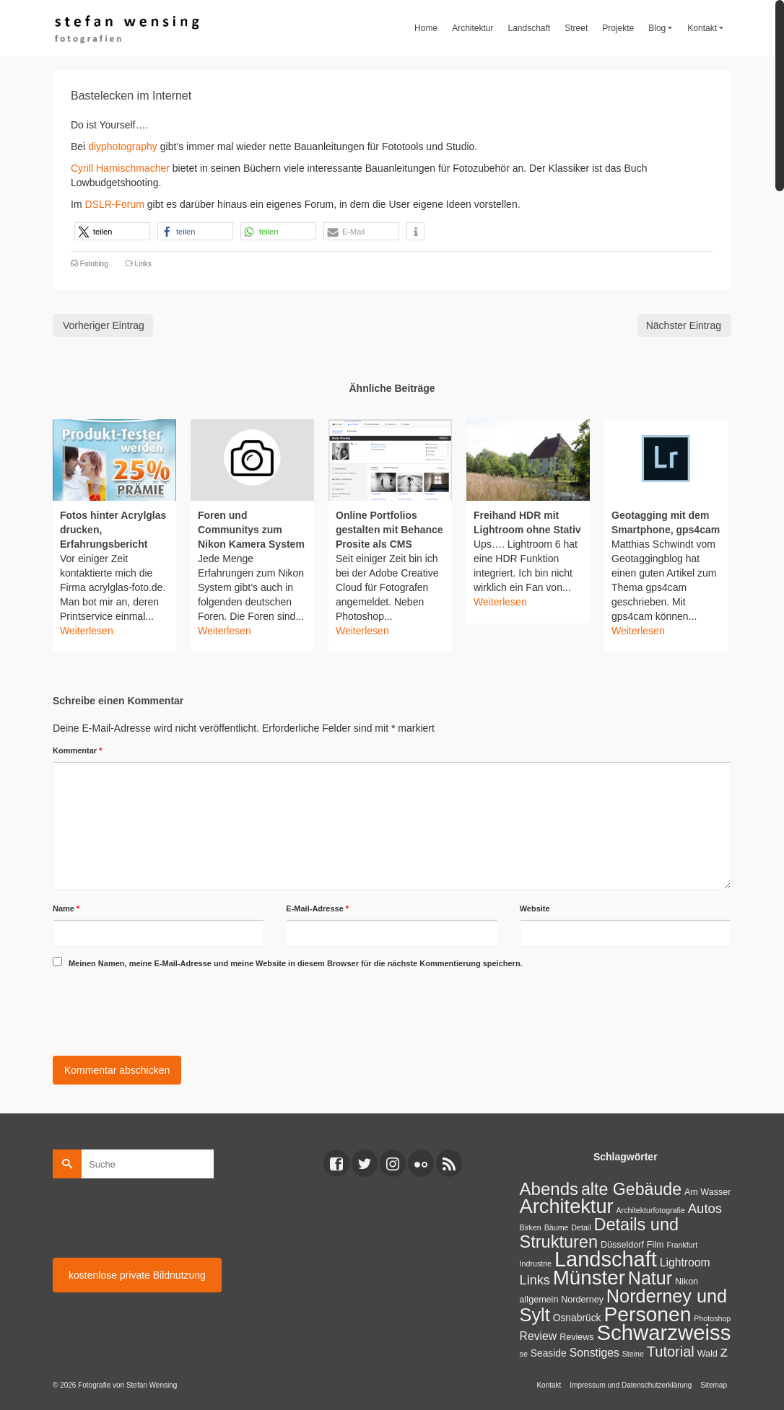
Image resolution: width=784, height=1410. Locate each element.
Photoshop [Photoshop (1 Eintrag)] (712, 1318)
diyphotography (122, 146)
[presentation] (162, 1009)
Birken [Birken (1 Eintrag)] (530, 1227)
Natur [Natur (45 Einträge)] (650, 1278)
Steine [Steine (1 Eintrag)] (633, 1353)
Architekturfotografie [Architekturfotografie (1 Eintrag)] (651, 1210)
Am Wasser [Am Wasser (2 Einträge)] (707, 1192)
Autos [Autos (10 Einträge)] (705, 1208)
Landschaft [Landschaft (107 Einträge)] (605, 1259)
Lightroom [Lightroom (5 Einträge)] (685, 1262)
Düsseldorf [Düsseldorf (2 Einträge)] (622, 1245)
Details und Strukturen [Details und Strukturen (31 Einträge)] (599, 1233)
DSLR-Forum (115, 204)
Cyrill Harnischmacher (120, 168)
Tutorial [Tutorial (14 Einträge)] (670, 1351)
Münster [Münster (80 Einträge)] (589, 1277)
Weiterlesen (86, 630)
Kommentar (77, 750)
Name (66, 908)
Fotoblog (94, 264)
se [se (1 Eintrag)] (524, 1353)
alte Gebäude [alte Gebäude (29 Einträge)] (631, 1189)
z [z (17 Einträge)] (724, 1351)
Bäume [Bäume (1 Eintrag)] (556, 1227)
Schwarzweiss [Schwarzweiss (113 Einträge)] (664, 1332)
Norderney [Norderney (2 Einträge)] (582, 1300)
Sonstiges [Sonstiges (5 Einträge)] (594, 1352)
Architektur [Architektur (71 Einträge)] (567, 1206)
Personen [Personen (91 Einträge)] (647, 1314)
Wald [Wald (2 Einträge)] (707, 1354)
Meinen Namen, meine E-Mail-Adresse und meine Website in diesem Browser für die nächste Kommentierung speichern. (296, 963)
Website (535, 908)
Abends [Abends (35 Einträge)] (549, 1189)
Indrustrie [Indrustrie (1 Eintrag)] (536, 1263)
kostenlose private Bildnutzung (137, 1275)
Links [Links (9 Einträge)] (535, 1280)
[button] (112, 231)
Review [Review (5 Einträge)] (538, 1336)
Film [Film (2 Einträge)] (655, 1245)
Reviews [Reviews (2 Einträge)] (576, 1337)
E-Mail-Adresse (317, 908)
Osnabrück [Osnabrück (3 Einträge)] (577, 1317)
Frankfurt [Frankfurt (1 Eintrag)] (681, 1244)
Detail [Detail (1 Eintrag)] (581, 1227)
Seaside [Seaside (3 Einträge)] (549, 1353)
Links (142, 264)
